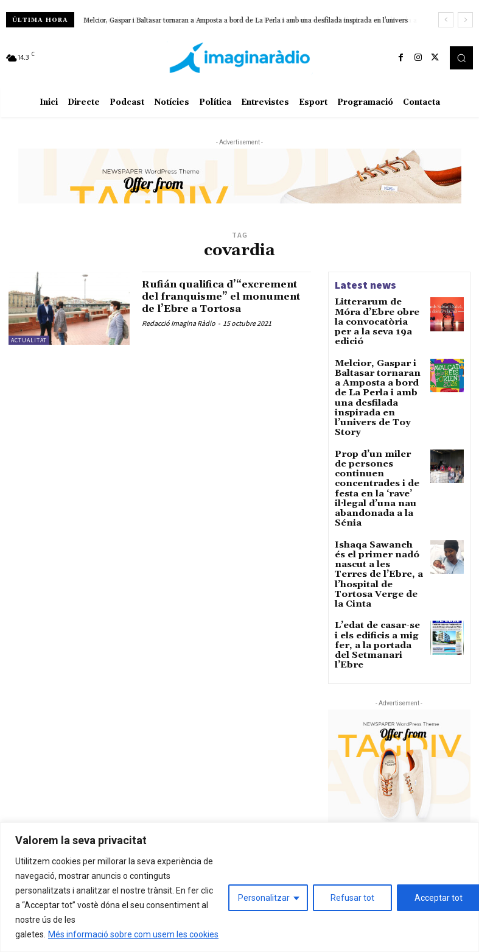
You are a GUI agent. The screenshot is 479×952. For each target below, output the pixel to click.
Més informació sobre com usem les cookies (133, 934)
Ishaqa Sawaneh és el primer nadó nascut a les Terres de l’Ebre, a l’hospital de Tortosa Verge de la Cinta (377, 485)
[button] (461, 57)
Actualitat (29, 340)
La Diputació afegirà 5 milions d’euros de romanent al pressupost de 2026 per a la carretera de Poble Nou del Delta (403, 797)
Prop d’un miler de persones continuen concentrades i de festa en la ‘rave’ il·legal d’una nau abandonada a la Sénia (379, 428)
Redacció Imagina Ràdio (178, 335)
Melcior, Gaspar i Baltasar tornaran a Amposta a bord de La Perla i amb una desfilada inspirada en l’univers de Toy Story (378, 367)
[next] (465, 19)
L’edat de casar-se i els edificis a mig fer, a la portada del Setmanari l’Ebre (379, 534)
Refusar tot (352, 898)
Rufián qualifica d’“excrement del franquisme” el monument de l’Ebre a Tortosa (220, 302)
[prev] (445, 19)
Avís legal (142, 765)
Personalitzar (264, 898)
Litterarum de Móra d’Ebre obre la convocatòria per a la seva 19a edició (376, 314)
